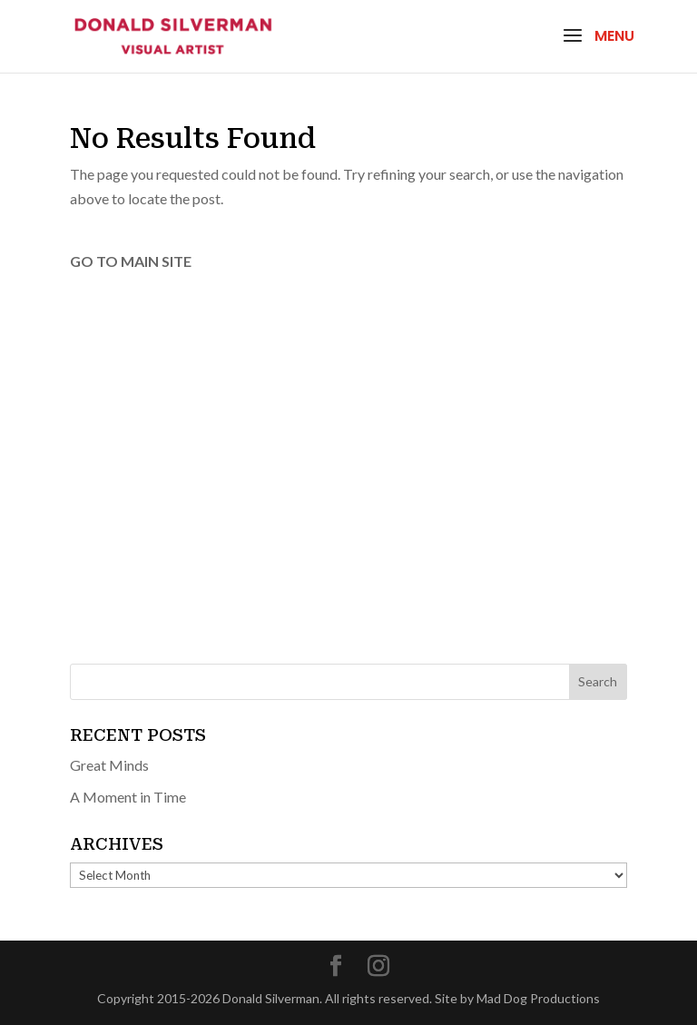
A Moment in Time (128, 796)
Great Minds (109, 765)
